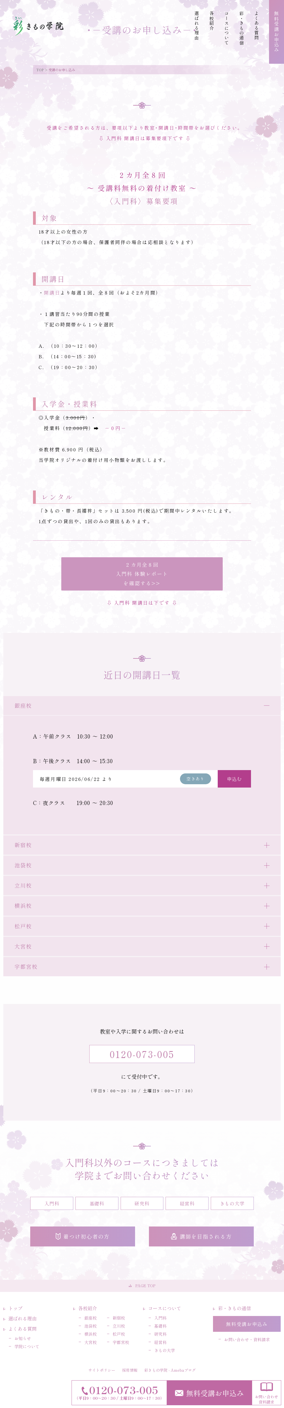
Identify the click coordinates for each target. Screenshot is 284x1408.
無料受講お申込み (209, 1393)
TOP (40, 69)
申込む (234, 778)
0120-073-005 (142, 1054)
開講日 (52, 292)
